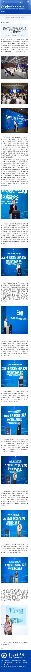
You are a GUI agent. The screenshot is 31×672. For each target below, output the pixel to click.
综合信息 (17, 17)
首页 (12, 17)
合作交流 (23, 17)
